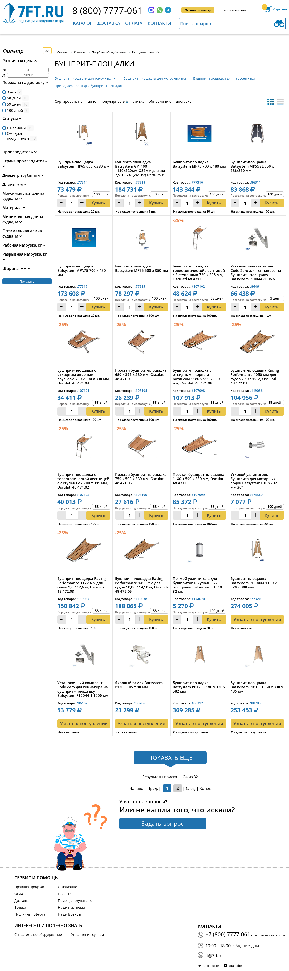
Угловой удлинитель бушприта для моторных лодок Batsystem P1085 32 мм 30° (254, 480)
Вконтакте (210, 965)
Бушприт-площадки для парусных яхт (224, 78)
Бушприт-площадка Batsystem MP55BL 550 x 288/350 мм (252, 166)
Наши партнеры (71, 907)
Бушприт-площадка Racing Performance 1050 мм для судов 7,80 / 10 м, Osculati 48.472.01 (255, 376)
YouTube (235, 965)
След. (191, 788)
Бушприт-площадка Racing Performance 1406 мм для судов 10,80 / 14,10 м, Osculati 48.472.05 (141, 584)
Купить (98, 202)
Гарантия (65, 893)
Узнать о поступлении (257, 619)
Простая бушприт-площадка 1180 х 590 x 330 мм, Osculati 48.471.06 (198, 478)
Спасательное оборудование (38, 934)
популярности (113, 101)
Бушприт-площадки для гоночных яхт (86, 78)
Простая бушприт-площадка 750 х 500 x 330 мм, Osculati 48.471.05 (141, 478)
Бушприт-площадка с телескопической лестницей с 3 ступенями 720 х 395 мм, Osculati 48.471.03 (199, 272)
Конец (205, 788)
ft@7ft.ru (214, 955)
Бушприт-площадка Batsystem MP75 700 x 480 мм (199, 164)
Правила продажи (29, 886)
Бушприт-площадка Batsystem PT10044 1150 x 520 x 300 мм (254, 582)
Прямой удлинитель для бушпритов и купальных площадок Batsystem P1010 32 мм (197, 584)
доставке (183, 101)
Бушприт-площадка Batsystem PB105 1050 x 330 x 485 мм (257, 687)
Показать (26, 281)
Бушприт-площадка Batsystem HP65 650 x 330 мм (83, 164)
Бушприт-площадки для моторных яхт (155, 78)
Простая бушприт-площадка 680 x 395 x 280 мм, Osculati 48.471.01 (141, 374)
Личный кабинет (234, 10)
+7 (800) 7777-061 (227, 934)
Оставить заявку (198, 10)
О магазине (67, 886)
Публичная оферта (29, 914)
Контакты (159, 23)
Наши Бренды (69, 914)
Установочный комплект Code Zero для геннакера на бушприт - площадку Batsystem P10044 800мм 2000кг (256, 272)
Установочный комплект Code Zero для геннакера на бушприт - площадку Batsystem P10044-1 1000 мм (83, 689)
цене (92, 101)
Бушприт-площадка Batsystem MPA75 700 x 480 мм (81, 270)
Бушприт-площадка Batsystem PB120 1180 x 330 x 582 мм (199, 687)
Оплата (133, 23)
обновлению (160, 101)
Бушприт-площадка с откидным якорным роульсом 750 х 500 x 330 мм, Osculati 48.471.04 (83, 376)
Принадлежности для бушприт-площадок (89, 85)
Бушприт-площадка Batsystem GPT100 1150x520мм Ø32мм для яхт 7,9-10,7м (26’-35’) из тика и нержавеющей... (140, 168)
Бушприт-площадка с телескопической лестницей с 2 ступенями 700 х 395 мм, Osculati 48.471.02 (83, 480)
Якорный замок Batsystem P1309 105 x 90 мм (139, 684)
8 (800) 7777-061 (107, 10)
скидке (138, 101)
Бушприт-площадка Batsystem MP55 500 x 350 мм (141, 268)
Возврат (21, 907)
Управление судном (87, 934)
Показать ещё (170, 758)
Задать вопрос (162, 823)
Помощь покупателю (75, 900)
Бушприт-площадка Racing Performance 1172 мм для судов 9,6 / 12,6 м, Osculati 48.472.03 (81, 584)
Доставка (108, 23)
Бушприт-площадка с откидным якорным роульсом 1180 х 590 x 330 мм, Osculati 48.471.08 (196, 376)
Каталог (82, 23)
